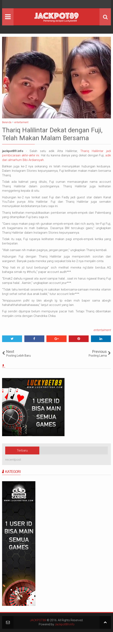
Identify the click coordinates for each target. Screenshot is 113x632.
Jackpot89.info (65, 624)
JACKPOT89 (38, 620)
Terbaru (22, 450)
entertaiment (102, 330)
